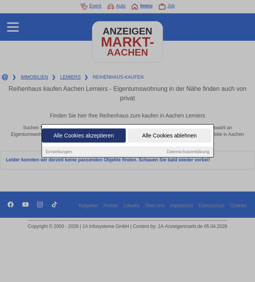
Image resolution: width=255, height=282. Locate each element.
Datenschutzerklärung (188, 152)
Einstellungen (59, 152)
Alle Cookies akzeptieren (83, 136)
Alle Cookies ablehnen (169, 136)
